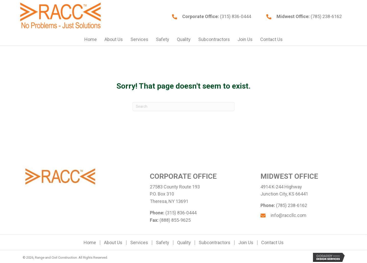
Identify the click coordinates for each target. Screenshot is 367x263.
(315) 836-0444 (235, 16)
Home (90, 242)
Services (139, 242)
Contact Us (272, 242)
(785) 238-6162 (326, 16)
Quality (184, 242)
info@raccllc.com (288, 215)
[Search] (183, 106)
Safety (162, 242)
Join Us (245, 242)
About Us (113, 242)
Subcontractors (214, 242)
